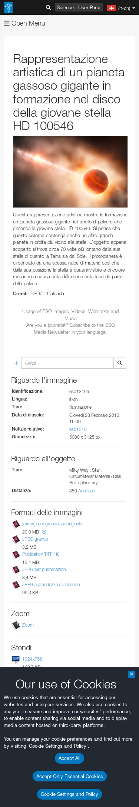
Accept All (69, 758)
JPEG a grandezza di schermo (51, 584)
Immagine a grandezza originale (52, 524)
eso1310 (78, 429)
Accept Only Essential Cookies (69, 776)
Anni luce (86, 491)
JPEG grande (35, 539)
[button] (44, 532)
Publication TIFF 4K (40, 554)
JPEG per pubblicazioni (44, 569)
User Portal (90, 7)
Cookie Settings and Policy (69, 794)
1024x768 (32, 659)
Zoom (28, 625)
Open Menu (24, 23)
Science (65, 7)
